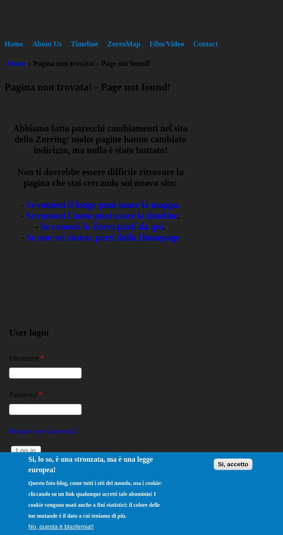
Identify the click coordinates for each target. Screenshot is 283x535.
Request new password (42, 431)
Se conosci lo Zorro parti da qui (102, 227)
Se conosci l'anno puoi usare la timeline (102, 216)
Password (25, 395)
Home (14, 44)
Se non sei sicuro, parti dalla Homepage (103, 237)
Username (26, 358)
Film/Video (166, 44)
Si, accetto (233, 470)
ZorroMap (124, 44)
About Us (47, 44)
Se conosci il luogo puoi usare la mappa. (103, 205)
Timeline (84, 44)
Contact (205, 44)
